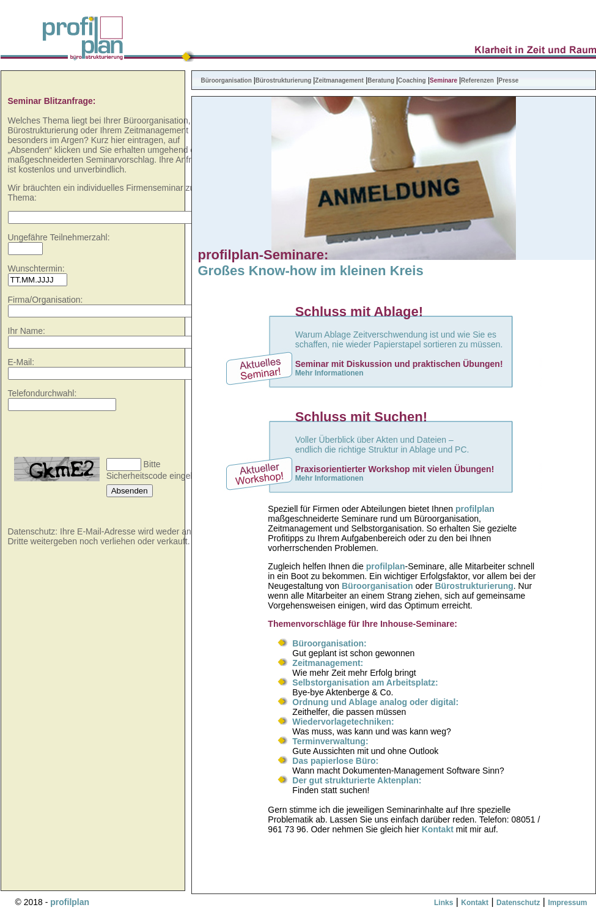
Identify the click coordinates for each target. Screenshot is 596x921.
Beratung (380, 80)
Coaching (412, 80)
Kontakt (438, 829)
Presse (509, 80)
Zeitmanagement (339, 80)
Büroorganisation (227, 80)
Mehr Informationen (329, 373)
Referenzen (477, 80)
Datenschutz (518, 902)
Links (443, 902)
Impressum (567, 902)
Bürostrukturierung (284, 80)
